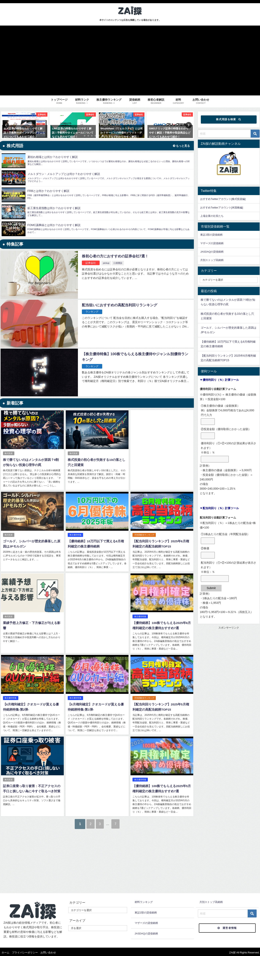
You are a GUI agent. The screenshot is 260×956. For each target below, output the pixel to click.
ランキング (92, 311)
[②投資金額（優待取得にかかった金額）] (208, 435)
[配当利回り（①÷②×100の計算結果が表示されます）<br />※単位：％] (215, 578)
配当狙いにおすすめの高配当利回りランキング (121, 305)
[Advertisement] (161, 443)
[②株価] (208, 555)
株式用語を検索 (228, 119)
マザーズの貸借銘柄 (212, 243)
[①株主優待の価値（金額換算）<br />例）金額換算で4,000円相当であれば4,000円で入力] (208, 421)
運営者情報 (227, 926)
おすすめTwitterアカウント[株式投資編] (222, 199)
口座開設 (118, 263)
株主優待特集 (75, 535)
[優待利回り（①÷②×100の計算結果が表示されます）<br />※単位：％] (215, 459)
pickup (107, 263)
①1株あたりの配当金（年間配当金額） (225, 534)
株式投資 (9, 453)
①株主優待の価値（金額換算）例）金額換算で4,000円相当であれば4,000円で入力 (227, 410)
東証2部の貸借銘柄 (211, 234)
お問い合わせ (48, 951)
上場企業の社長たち (212, 216)
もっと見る (181, 145)
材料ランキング (144, 900)
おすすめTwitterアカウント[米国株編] (221, 207)
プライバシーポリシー (25, 951)
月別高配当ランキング (144, 535)
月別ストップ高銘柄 (212, 260)
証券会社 (91, 263)
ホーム (5, 951)
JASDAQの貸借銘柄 (212, 251)
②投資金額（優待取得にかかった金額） (226, 429)
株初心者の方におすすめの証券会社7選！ (117, 256)
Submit (211, 588)
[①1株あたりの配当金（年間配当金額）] (208, 541)
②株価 (205, 548)
